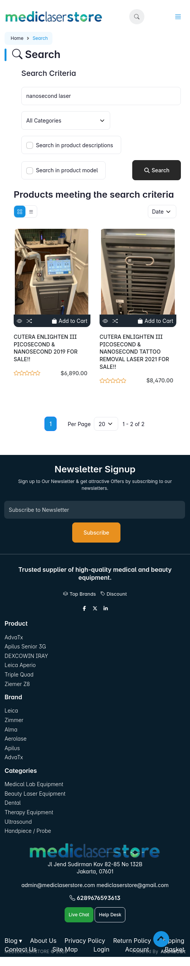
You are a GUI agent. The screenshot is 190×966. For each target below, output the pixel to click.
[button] (136, 16)
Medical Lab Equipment (34, 784)
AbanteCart (173, 951)
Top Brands (79, 594)
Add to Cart (69, 321)
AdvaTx (14, 637)
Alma (11, 729)
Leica (11, 710)
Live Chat (79, 914)
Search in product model (67, 170)
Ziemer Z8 (17, 684)
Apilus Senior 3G (25, 646)
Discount (113, 594)
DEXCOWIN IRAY (26, 656)
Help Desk (110, 914)
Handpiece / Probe (28, 831)
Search (156, 170)
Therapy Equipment (29, 812)
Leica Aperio (20, 665)
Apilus (12, 748)
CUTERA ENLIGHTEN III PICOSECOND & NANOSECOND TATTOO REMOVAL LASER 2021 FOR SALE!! (134, 352)
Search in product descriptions (74, 145)
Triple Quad (19, 674)
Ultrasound (18, 821)
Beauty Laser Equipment (35, 793)
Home (17, 38)
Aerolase (16, 738)
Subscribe (96, 532)
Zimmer (15, 720)
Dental (13, 802)
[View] (19, 321)
